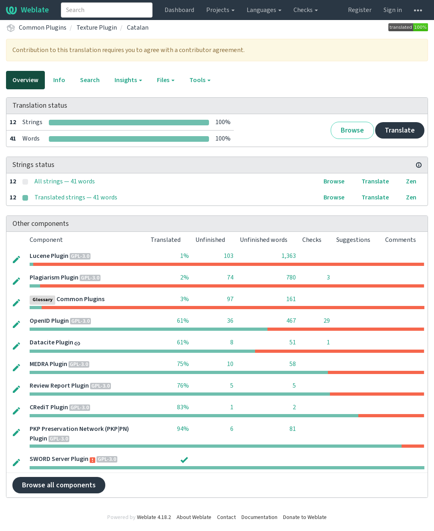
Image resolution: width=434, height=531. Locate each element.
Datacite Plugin (51, 342)
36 (230, 320)
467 (291, 320)
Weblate (27, 10)
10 (230, 364)
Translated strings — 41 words (75, 197)
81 (292, 428)
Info (59, 80)
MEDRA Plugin (48, 364)
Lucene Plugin (49, 255)
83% (183, 407)
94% (183, 428)
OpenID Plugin (49, 320)
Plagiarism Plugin (54, 277)
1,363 (288, 255)
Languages (264, 10)
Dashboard (179, 10)
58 (292, 364)
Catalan (138, 27)
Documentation (259, 517)
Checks (305, 10)
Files (166, 80)
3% (184, 299)
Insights (128, 80)
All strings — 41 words (64, 181)
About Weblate (194, 517)
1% (184, 255)
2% (184, 277)
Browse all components (59, 485)
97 (230, 299)
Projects (220, 10)
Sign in (393, 10)
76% (183, 385)
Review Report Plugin (59, 385)
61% (183, 320)
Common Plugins (42, 27)
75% (183, 364)
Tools (200, 80)
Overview (25, 80)
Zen (411, 181)
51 (292, 342)
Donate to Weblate (305, 517)
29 (326, 320)
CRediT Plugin (49, 407)
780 (291, 277)
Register (360, 10)
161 (291, 299)
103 (228, 255)
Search (90, 80)
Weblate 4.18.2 (154, 517)
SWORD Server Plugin (59, 459)
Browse (352, 130)
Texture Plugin (96, 27)
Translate (400, 130)
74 (230, 277)
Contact (226, 517)
